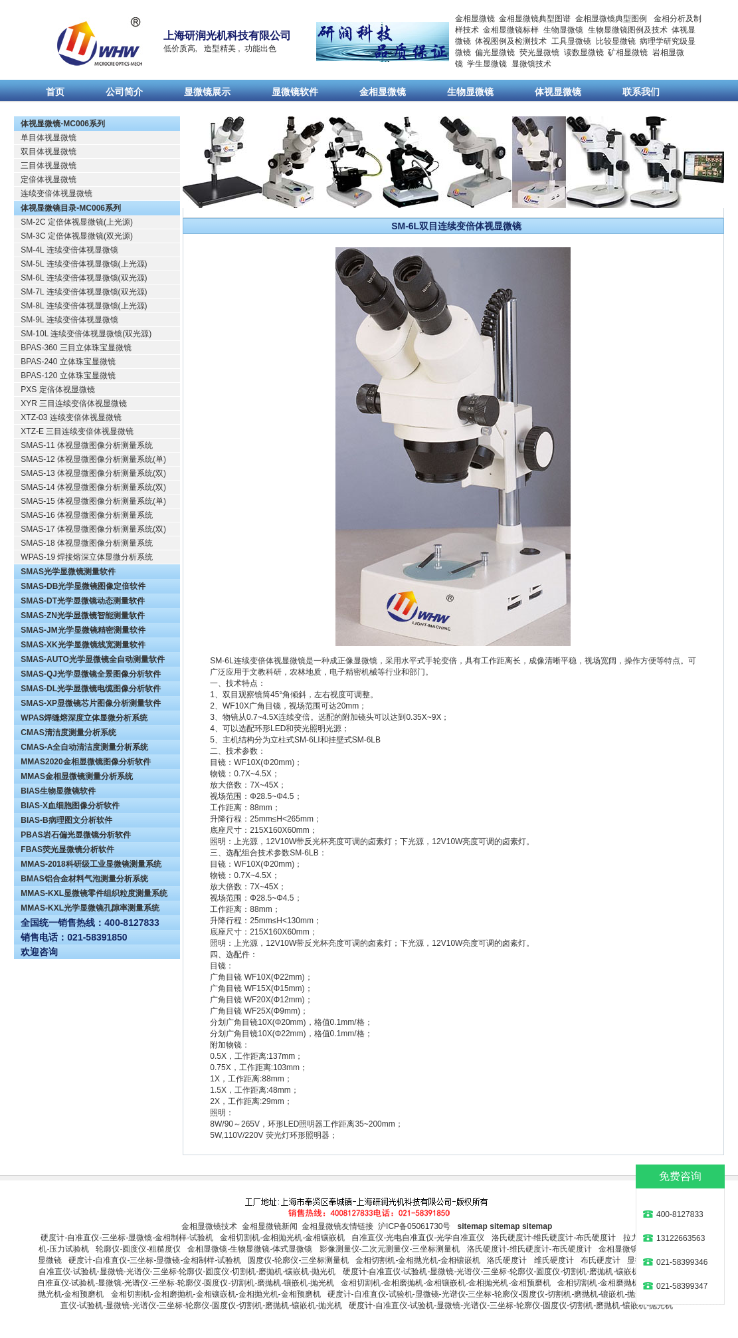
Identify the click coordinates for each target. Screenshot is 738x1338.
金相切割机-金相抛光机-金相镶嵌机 (282, 1237)
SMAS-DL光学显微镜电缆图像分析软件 (91, 688)
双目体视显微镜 (48, 151)
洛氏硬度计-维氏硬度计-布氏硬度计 (554, 1237)
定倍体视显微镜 (48, 179)
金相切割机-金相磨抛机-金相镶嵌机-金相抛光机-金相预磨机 (446, 1282)
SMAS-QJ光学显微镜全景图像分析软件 (91, 674)
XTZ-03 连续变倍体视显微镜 (71, 417)
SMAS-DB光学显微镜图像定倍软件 (83, 586)
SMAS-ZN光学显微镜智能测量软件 (83, 615)
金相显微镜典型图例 (611, 18)
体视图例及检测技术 (511, 41)
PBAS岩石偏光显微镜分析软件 (75, 834)
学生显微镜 (487, 63)
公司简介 (124, 91)
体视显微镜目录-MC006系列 (71, 208)
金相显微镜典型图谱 (535, 18)
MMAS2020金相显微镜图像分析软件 (85, 761)
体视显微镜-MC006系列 (63, 123)
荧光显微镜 (539, 52)
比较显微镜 (616, 41)
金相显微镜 (475, 18)
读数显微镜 (584, 52)
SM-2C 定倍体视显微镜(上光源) (77, 222)
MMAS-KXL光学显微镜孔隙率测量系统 (90, 908)
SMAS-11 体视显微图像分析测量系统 (87, 445)
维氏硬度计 (554, 1260)
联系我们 (641, 91)
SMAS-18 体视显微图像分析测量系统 (87, 543)
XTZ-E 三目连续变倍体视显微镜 (77, 431)
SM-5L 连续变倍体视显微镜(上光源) (84, 264)
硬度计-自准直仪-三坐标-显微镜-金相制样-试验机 (127, 1237)
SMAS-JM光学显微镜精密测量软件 (83, 630)
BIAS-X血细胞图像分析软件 (70, 805)
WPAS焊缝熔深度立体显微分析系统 (84, 718)
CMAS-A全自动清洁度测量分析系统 (84, 747)
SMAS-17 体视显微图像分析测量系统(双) (93, 529)
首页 (55, 91)
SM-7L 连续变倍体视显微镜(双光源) (84, 291)
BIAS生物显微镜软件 (58, 791)
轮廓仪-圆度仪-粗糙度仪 (138, 1249)
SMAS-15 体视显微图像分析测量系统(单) (93, 501)
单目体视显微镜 (48, 137)
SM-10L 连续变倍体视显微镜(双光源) (86, 333)
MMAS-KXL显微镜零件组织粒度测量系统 (94, 893)
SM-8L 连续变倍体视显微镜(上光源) (84, 305)
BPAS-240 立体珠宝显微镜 (68, 361)
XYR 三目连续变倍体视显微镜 (74, 403)
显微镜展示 (207, 91)
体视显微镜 (558, 91)
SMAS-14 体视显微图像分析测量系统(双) (93, 487)
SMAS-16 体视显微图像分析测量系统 (87, 515)
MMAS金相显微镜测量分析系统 (77, 776)
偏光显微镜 (495, 52)
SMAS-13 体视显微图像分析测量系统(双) (93, 473)
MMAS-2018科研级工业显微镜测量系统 (91, 864)
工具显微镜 (571, 41)
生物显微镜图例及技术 (628, 30)
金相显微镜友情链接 (337, 1226)
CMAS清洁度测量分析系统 (68, 732)
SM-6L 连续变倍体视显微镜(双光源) (84, 277)
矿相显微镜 (628, 52)
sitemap (473, 1226)
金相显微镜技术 (209, 1226)
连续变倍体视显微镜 (56, 193)
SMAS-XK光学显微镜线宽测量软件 (83, 644)
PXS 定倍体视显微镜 (57, 389)
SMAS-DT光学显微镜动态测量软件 (83, 601)
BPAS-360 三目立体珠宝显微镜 (76, 347)
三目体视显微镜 (48, 165)
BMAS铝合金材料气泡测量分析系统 (84, 878)
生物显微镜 (563, 30)
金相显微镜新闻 (270, 1226)
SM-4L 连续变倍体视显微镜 (69, 250)
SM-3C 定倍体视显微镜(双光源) (77, 236)
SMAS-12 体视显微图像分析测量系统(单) (93, 459)
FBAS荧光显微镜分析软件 (67, 849)
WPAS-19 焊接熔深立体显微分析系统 (87, 557)
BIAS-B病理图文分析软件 (66, 820)
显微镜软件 (295, 91)
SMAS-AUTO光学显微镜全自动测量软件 (92, 659)
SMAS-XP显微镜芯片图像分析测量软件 (91, 703)
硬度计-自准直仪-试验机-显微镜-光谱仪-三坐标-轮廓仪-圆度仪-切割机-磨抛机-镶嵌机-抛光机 (505, 1271)
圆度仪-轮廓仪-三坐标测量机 (298, 1260)
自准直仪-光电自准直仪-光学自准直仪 (417, 1237)
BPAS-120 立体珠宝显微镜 (68, 375)
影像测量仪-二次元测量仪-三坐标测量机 (390, 1249)
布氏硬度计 (600, 1260)
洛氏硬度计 (507, 1260)
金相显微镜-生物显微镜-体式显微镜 (249, 1249)
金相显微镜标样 (511, 30)
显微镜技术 (531, 63)
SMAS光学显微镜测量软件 (68, 571)
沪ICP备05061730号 (414, 1226)
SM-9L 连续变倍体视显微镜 (69, 319)
